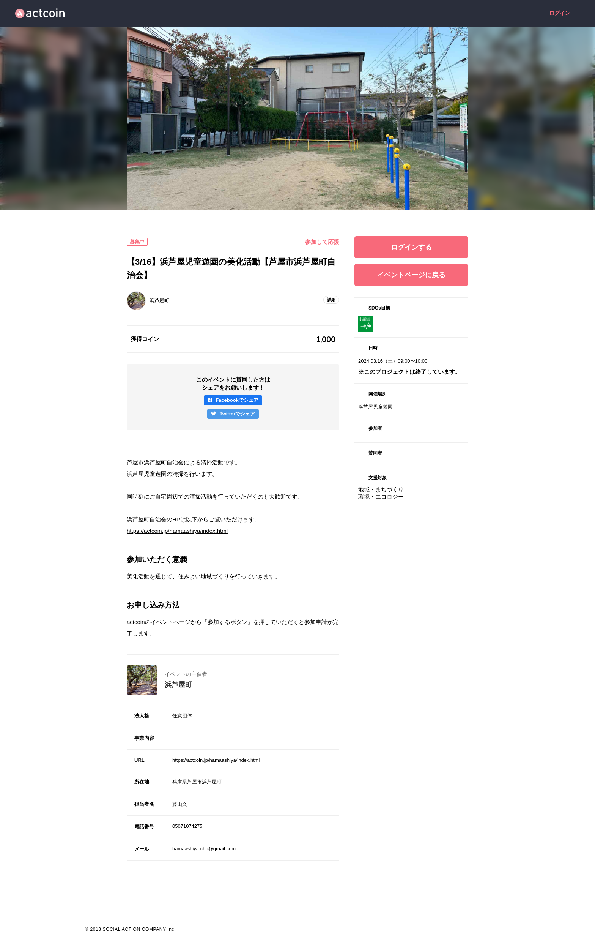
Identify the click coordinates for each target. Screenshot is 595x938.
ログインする (411, 247)
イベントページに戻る (411, 275)
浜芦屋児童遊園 (375, 407)
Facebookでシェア (237, 400)
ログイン (559, 13)
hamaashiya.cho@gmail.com (204, 848)
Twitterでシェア (237, 414)
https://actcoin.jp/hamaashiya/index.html (177, 530)
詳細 (331, 299)
